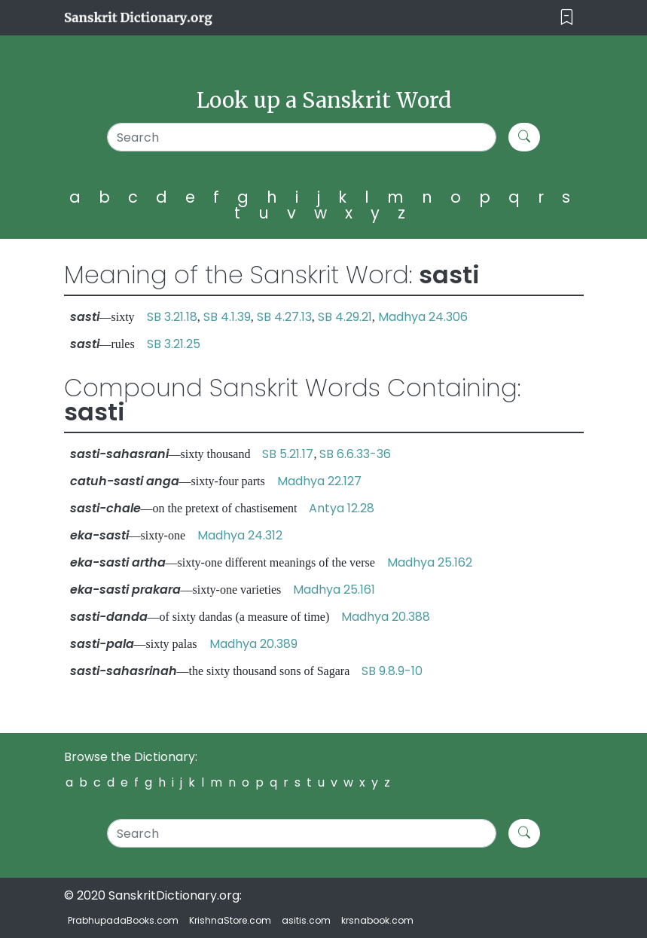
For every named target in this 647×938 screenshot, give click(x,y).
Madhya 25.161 (334, 589)
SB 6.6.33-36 (355, 454)
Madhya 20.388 (385, 616)
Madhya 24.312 (239, 535)
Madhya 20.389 (253, 643)
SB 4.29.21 (345, 316)
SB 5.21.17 (287, 454)
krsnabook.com (377, 920)
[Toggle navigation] (567, 18)
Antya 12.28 (341, 508)
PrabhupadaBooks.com (123, 920)
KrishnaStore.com (230, 920)
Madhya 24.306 (423, 316)
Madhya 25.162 (429, 562)
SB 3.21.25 (173, 344)
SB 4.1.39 (227, 316)
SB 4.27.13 (284, 316)
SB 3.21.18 (172, 316)
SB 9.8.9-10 (392, 671)
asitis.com (306, 920)
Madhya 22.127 (319, 481)
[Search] (302, 137)
